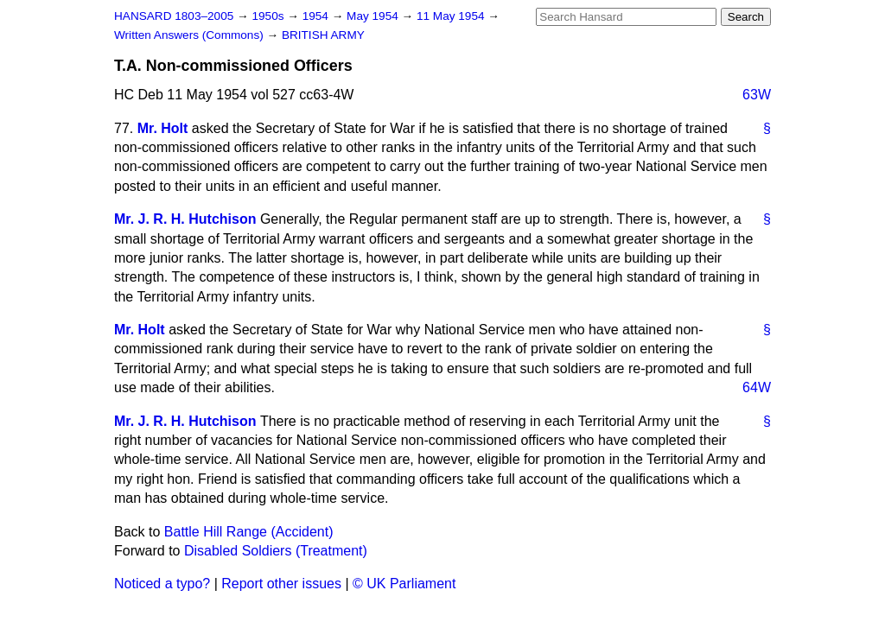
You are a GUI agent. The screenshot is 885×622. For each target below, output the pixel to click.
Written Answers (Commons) (190, 35)
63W (756, 94)
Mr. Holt (162, 128)
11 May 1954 (452, 16)
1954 (317, 16)
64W (756, 387)
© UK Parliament (404, 583)
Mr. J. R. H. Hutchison (185, 219)
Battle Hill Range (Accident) (249, 531)
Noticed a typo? (162, 583)
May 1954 (374, 16)
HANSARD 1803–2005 (173, 16)
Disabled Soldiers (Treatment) (275, 550)
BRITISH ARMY (323, 35)
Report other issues (281, 583)
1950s (269, 16)
